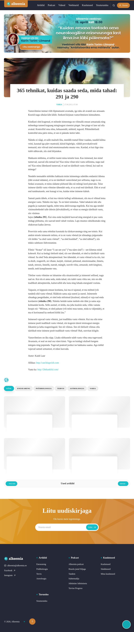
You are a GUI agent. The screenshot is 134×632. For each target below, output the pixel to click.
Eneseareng (23, 388)
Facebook (9, 570)
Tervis (60, 388)
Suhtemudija (74, 578)
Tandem (72, 574)
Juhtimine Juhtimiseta (78, 583)
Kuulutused (87, 5)
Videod (61, 5)
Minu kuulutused (108, 574)
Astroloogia (77, 388)
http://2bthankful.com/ (47, 369)
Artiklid (40, 5)
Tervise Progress (75, 588)
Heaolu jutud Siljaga (77, 569)
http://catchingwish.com (47, 362)
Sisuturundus (102, 5)
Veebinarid (73, 5)
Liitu (92, 527)
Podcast (51, 5)
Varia (59, 105)
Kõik (9, 388)
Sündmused (106, 569)
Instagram (10, 575)
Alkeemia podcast (76, 564)
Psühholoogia (44, 388)
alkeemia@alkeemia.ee (15, 565)
